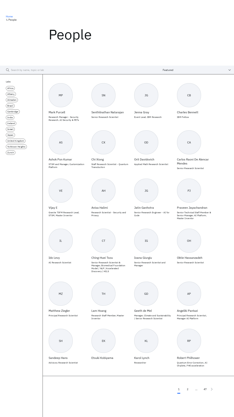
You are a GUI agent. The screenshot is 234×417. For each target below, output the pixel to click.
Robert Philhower (188, 358)
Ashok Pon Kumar (60, 159)
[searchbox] (80, 70)
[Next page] (212, 389)
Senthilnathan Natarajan (107, 112)
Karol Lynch (141, 358)
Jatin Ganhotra (144, 207)
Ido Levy (54, 257)
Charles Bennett (187, 112)
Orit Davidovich (144, 159)
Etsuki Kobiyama (102, 358)
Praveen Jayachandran (192, 207)
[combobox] (197, 70)
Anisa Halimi (99, 207)
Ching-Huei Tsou (102, 257)
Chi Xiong (97, 159)
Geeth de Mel (143, 310)
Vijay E (53, 207)
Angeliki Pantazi (187, 310)
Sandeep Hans (58, 358)
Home (9, 16)
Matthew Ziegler (59, 310)
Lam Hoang (98, 310)
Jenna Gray (141, 112)
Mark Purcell (57, 112)
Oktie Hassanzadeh (189, 257)
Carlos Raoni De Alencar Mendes (193, 161)
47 (205, 389)
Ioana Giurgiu (143, 257)
